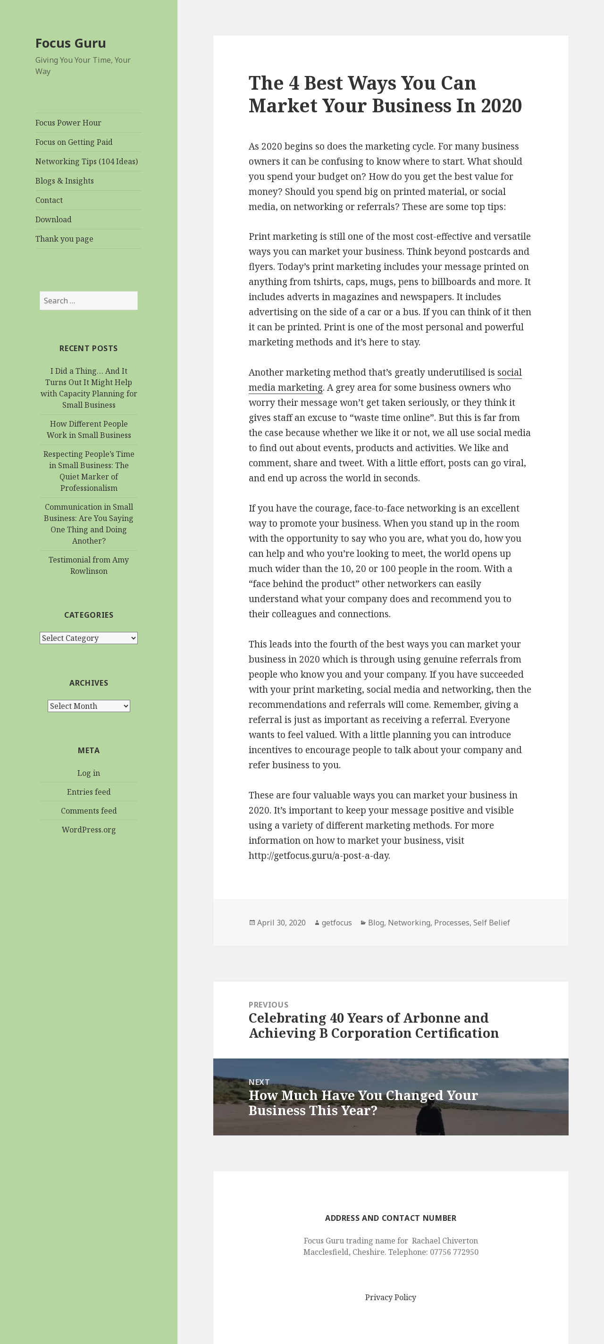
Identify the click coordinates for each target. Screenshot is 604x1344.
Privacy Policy (390, 1297)
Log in (88, 773)
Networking (409, 922)
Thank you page (64, 239)
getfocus (337, 922)
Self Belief (491, 922)
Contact (49, 200)
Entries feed (89, 792)
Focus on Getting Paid (74, 142)
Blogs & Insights (64, 181)
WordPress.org (89, 829)
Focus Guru (70, 42)
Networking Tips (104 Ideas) (86, 161)
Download (53, 219)
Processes (452, 922)
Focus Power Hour (68, 123)
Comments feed (89, 811)
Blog (376, 922)
